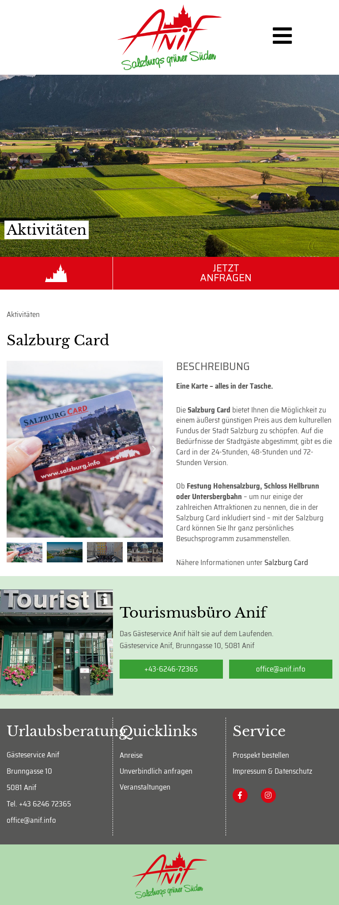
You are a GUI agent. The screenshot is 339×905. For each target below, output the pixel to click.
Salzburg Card (286, 562)
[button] (15, 449)
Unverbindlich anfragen (156, 771)
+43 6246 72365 (45, 804)
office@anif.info (31, 820)
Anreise (131, 755)
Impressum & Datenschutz (273, 771)
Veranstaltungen (145, 787)
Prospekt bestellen (261, 755)
